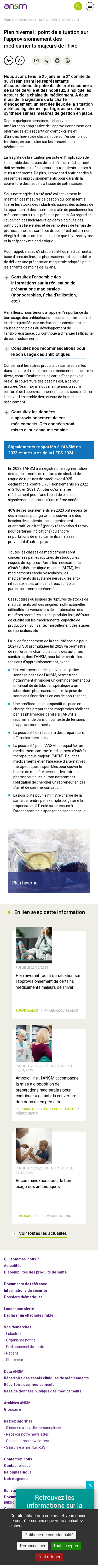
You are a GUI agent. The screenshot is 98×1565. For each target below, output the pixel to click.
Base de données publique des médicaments (43, 1391)
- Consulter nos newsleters (26, 1441)
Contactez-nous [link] (18, 1459)
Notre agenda (16, 1479)
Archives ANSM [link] (17, 1403)
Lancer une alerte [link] (19, 1309)
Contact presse (17, 1466)
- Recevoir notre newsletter (26, 1434)
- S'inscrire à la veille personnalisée (32, 1428)
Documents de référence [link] (25, 1284)
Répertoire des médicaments (29, 1385)
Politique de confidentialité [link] (49, 1534)
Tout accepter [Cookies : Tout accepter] (65, 1545)
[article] (49, 861)
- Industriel (12, 1334)
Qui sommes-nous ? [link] (21, 1259)
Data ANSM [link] (14, 1371)
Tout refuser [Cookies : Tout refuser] (49, 1556)
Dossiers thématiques (23, 1297)
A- (20, 60)
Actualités (12, 1266)
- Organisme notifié (20, 1340)
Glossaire (12, 1409)
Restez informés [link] (18, 1421)
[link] (15, 6)
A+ (9, 60)
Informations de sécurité (25, 1290)
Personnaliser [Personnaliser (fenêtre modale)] (32, 1545)
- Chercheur (13, 1360)
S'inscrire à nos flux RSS (25, 1447)
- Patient (11, 1353)
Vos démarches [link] (17, 1327)
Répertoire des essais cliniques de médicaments (46, 1378)
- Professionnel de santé (24, 1347)
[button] (78, 6)
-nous (18, 1472)
